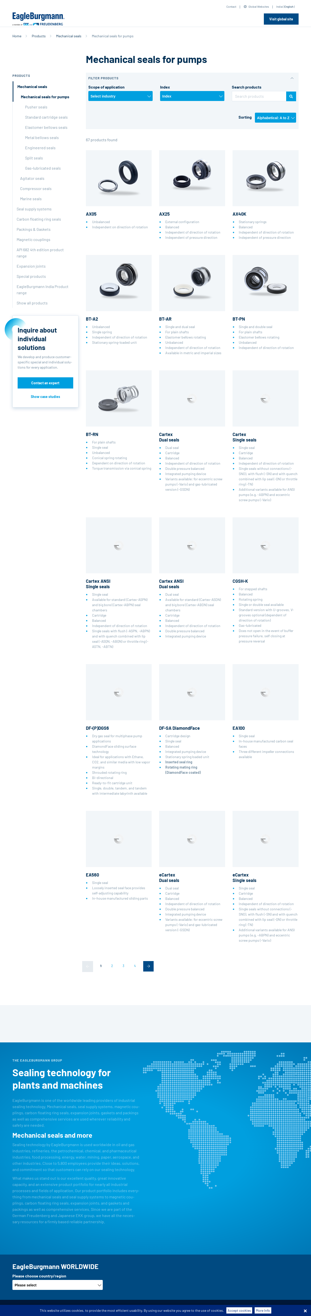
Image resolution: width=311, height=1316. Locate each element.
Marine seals (31, 198)
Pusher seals (36, 106)
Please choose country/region (39, 1275)
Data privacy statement (143, 1308)
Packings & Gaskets (34, 229)
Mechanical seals (68, 36)
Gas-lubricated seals (43, 168)
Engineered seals (40, 147)
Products (39, 36)
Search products (246, 87)
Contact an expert (45, 383)
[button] (192, 78)
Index (165, 87)
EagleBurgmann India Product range (43, 289)
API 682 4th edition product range (40, 252)
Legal (170, 1308)
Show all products (32, 302)
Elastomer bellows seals (46, 127)
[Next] (148, 966)
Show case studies (45, 396)
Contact (231, 6)
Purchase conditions (104, 1308)
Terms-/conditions (68, 1308)
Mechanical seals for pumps (45, 96)
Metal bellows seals (42, 137)
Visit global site (281, 19)
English (288, 6)
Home (16, 36)
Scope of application (106, 87)
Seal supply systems (34, 208)
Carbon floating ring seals (39, 219)
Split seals (34, 157)
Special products (31, 276)
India (279, 6)
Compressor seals (36, 188)
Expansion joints (31, 266)
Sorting (245, 117)
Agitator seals (32, 178)
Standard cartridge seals (46, 117)
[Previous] (87, 966)
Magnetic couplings (33, 239)
